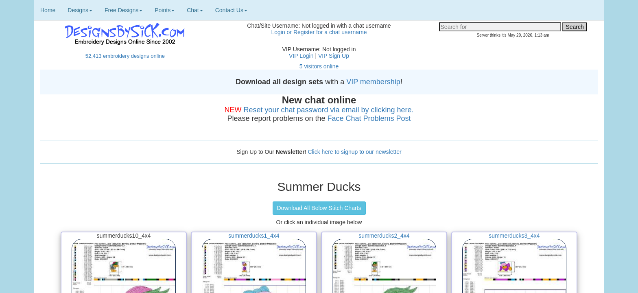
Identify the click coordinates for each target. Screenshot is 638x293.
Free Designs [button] (123, 10)
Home (47, 10)
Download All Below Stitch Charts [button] (319, 208)
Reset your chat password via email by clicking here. (328, 110)
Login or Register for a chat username (319, 32)
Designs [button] (80, 10)
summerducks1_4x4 (253, 235)
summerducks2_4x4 (383, 235)
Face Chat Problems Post (369, 118)
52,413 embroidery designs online (125, 56)
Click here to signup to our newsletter (354, 152)
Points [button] (165, 10)
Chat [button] (195, 10)
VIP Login (301, 55)
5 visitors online (319, 66)
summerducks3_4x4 (514, 235)
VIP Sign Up (333, 55)
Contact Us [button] (231, 10)
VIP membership (373, 82)
